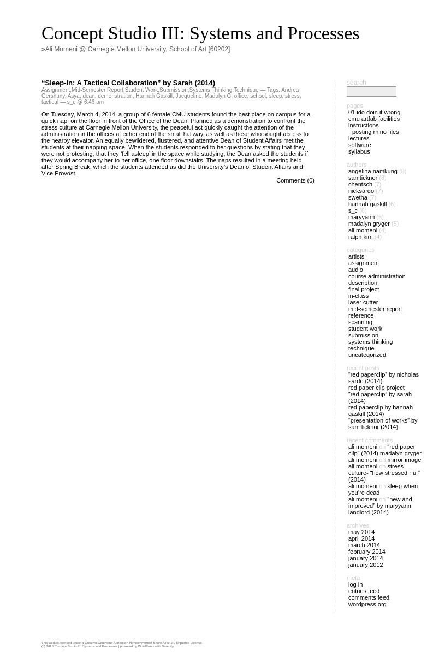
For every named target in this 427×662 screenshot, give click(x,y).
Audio (355, 269)
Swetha (357, 197)
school (258, 96)
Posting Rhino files (375, 131)
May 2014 (361, 532)
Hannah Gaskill (154, 96)
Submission (173, 90)
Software (359, 145)
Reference (360, 315)
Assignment (55, 90)
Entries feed (363, 591)
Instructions (363, 125)
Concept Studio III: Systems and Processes (200, 33)
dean (88, 96)
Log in (355, 584)
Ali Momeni (362, 230)
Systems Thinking (211, 90)
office (240, 96)
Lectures (359, 138)
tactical (49, 102)
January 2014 (365, 558)
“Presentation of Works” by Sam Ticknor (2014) (383, 423)
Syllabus (359, 151)
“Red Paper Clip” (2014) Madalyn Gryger (385, 449)
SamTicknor (362, 177)
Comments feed (368, 597)
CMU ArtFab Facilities (374, 118)
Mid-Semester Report (97, 90)
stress (292, 96)
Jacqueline (189, 96)
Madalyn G (218, 96)
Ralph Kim (360, 236)
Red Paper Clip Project (376, 387)
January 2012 (365, 564)
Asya (74, 96)
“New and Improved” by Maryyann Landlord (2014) (380, 505)
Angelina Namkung (373, 171)
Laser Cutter (363, 302)
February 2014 (367, 551)
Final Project (363, 289)
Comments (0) (295, 180)
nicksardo (361, 191)
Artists (356, 256)
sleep (275, 96)
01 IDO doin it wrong (374, 112)
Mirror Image (405, 459)
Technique (246, 90)
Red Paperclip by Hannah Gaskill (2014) (380, 410)
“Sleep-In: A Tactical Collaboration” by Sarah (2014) (128, 83)
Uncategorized (367, 354)
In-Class (358, 295)
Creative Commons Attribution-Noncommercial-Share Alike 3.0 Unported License (143, 643)
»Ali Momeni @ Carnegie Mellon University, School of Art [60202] (135, 49)
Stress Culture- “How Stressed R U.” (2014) (384, 473)
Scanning (360, 322)
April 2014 (361, 538)
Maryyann (361, 217)
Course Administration (377, 276)
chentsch (360, 184)
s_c (353, 210)
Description (362, 282)
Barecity (168, 646)
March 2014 (364, 545)
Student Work (141, 90)
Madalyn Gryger (369, 223)
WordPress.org (367, 604)
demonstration (115, 96)
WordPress (146, 646)
